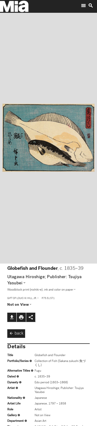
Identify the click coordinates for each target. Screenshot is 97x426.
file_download (12, 317)
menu (83, 5)
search (90, 5)
